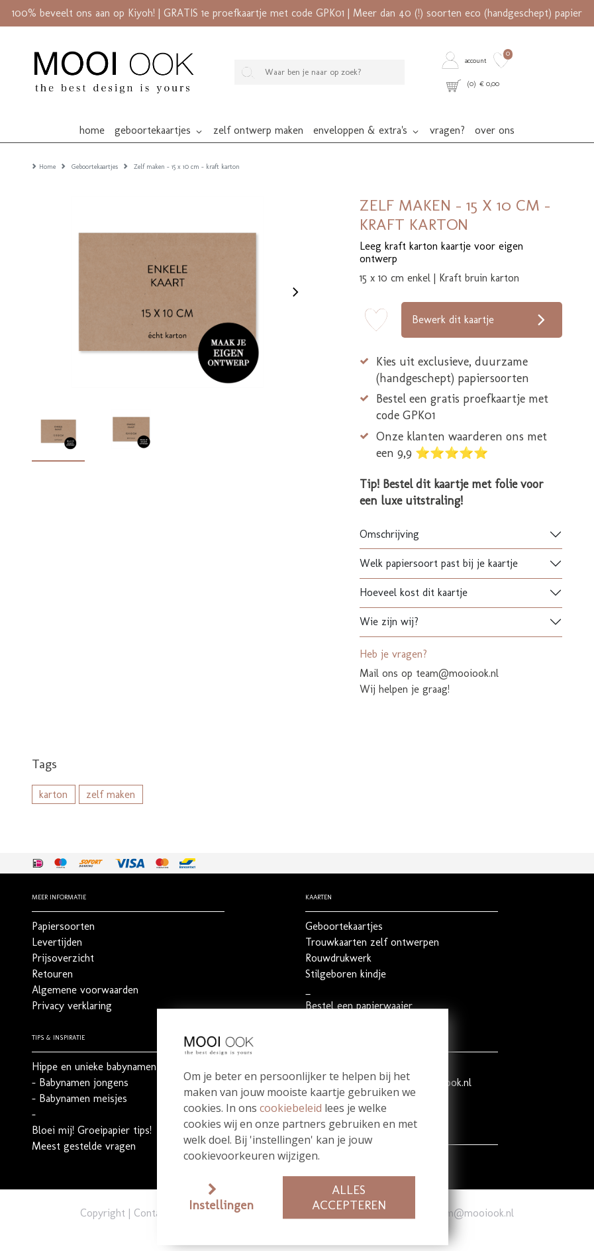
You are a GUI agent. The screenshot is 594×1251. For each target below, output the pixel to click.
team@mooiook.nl (472, 1195)
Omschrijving (389, 516)
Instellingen (221, 1205)
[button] (465, 60)
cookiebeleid (291, 1108)
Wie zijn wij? (389, 603)
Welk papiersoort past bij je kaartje (439, 545)
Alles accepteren (349, 1197)
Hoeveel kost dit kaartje (414, 574)
